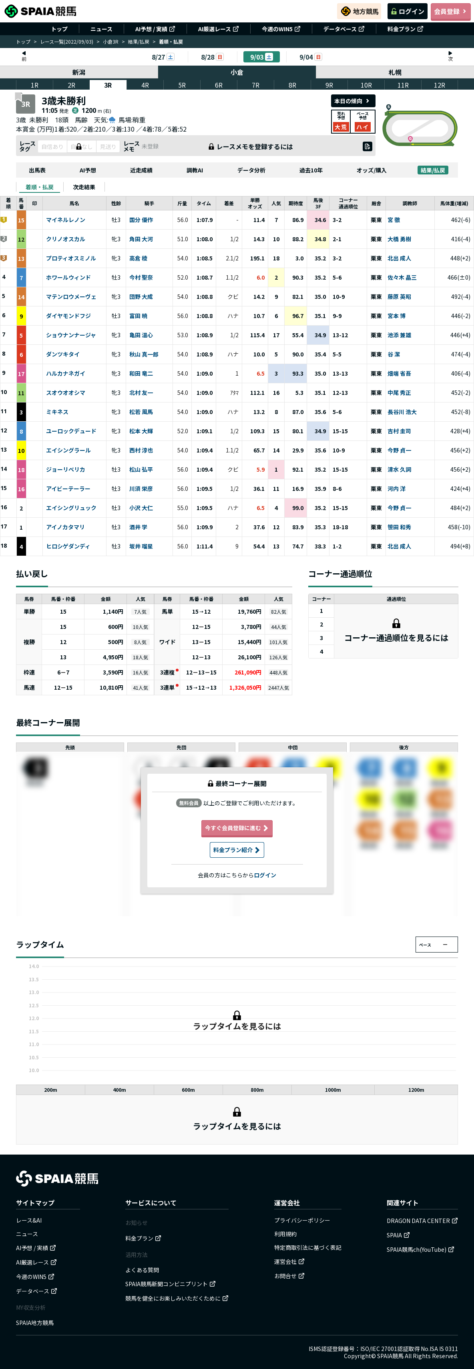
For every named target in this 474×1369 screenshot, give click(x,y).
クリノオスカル (65, 239)
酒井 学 (138, 527)
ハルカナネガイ (65, 373)
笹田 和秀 (399, 527)
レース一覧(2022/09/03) (66, 41)
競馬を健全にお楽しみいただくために (177, 1298)
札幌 (395, 72)
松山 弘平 (141, 469)
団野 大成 (141, 296)
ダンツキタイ (63, 354)
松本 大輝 (141, 431)
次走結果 (84, 187)
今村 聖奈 (141, 277)
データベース (344, 29)
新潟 (79, 72)
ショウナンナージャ (71, 335)
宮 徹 (394, 220)
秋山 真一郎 (144, 354)
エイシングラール (68, 450)
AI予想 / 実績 (155, 29)
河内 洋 (397, 488)
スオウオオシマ (65, 392)
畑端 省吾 (399, 373)
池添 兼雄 (399, 335)
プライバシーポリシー (302, 1220)
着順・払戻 (40, 187)
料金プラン (406, 29)
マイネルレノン (65, 220)
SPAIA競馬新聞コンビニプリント (170, 1284)
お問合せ (289, 1276)
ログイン (407, 11)
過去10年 (311, 170)
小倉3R (110, 41)
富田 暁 (138, 316)
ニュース (101, 29)
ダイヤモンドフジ (68, 316)
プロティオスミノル (71, 258)
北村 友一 (141, 392)
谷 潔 (394, 354)
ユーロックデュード (71, 431)
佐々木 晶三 (402, 277)
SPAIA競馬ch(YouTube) (420, 1249)
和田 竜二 (141, 373)
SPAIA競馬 (390, 1356)
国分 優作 (141, 220)
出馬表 (37, 170)
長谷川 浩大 (402, 412)
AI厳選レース (218, 29)
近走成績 (141, 170)
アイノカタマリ (65, 527)
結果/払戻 (138, 41)
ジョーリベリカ (65, 469)
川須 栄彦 (141, 488)
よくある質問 (142, 1270)
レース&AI (29, 1220)
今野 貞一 (399, 450)
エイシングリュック (71, 508)
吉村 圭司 (399, 431)
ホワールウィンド (68, 277)
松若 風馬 (141, 412)
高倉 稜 (138, 258)
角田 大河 (141, 239)
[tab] (39, 187)
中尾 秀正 (399, 392)
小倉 (237, 72)
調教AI (194, 170)
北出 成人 (399, 258)
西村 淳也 (141, 450)
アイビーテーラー (68, 488)
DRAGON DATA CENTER (422, 1220)
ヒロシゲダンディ (68, 546)
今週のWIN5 (281, 29)
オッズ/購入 (371, 170)
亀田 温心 (141, 335)
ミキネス (57, 412)
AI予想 (87, 170)
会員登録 (451, 11)
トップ (59, 29)
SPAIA (398, 1235)
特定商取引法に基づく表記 (307, 1247)
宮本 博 (397, 316)
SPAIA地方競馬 (35, 1322)
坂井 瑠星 (141, 546)
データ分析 (251, 170)
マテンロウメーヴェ (71, 296)
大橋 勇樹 (399, 239)
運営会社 (289, 1261)
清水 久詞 (399, 469)
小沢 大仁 (141, 508)
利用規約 (285, 1234)
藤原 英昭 (399, 296)
